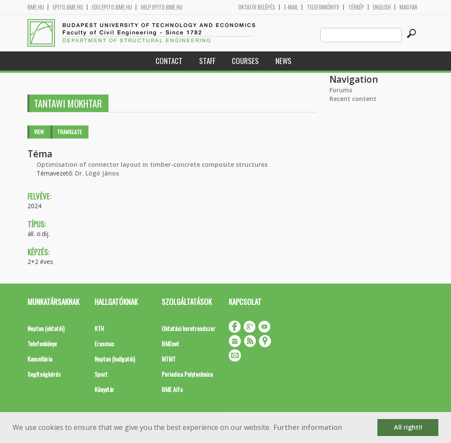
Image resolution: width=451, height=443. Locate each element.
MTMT (169, 358)
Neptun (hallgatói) (115, 358)
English (382, 7)
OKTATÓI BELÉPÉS (256, 7)
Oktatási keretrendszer (188, 328)
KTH (99, 328)
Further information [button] (308, 427)
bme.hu (35, 7)
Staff (207, 60)
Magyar (408, 7)
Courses (245, 60)
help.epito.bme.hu (162, 7)
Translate (69, 131)
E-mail (291, 7)
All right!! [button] (408, 427)
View (39, 131)
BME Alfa (172, 389)
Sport (101, 374)
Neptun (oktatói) (45, 328)
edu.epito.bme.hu (112, 7)
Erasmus (104, 343)
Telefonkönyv (323, 7)
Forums (340, 90)
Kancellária (39, 358)
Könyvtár (104, 389)
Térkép (356, 7)
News (283, 60)
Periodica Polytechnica (187, 374)
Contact (169, 60)
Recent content (352, 99)
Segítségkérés (44, 374)
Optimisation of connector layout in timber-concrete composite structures (152, 164)
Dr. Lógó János (97, 173)
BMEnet (170, 343)
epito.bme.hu (68, 7)
